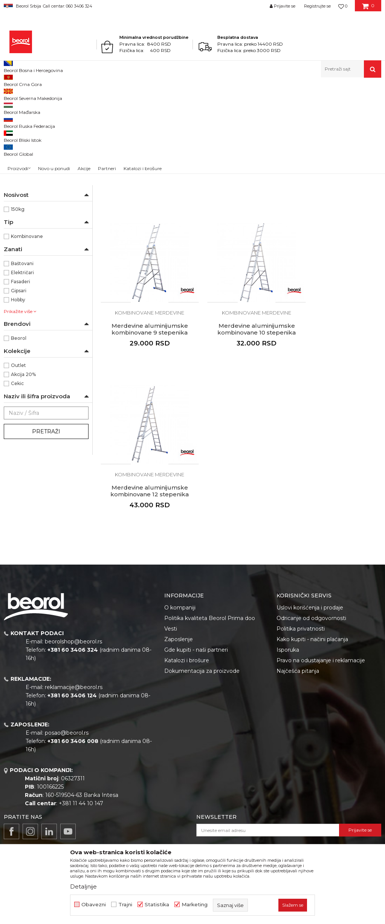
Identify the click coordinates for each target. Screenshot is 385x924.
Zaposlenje (178, 633)
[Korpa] (368, 8)
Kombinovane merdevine (36, 133)
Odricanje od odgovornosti (311, 612)
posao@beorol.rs (67, 727)
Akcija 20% (23, 463)
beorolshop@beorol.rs (73, 635)
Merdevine (103, 94)
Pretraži (46, 520)
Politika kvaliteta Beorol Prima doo (209, 612)
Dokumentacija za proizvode (202, 665)
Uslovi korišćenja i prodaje (310, 602)
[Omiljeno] (342, 6)
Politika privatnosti (301, 623)
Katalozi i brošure (186, 654)
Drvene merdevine (30, 151)
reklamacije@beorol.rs (73, 681)
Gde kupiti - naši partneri (196, 644)
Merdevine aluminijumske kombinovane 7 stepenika (144, 246)
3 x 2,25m (22, 244)
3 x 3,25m (22, 271)
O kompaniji (180, 602)
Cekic (17, 472)
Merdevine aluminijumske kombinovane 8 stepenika (240, 246)
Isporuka (288, 644)
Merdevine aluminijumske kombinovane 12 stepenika (241, 397)
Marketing (195, 904)
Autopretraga (253, 106)
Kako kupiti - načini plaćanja (312, 633)
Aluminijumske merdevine (38, 124)
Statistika (157, 904)
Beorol (11, 94)
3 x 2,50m (22, 253)
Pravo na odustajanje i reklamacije (321, 654)
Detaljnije (83, 886)
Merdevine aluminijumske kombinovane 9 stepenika (337, 246)
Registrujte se (317, 6)
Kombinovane (27, 325)
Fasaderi (20, 370)
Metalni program (67, 94)
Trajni (125, 904)
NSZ (20, 181)
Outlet (18, 454)
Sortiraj (288, 106)
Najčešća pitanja (298, 665)
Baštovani (22, 352)
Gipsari (18, 379)
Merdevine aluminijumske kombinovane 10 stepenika (144, 397)
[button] (351, 69)
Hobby (18, 388)
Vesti (170, 623)
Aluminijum (24, 207)
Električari (22, 361)
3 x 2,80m (22, 262)
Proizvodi (33, 94)
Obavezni (93, 904)
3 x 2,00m (23, 235)
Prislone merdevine (30, 142)
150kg (17, 298)
